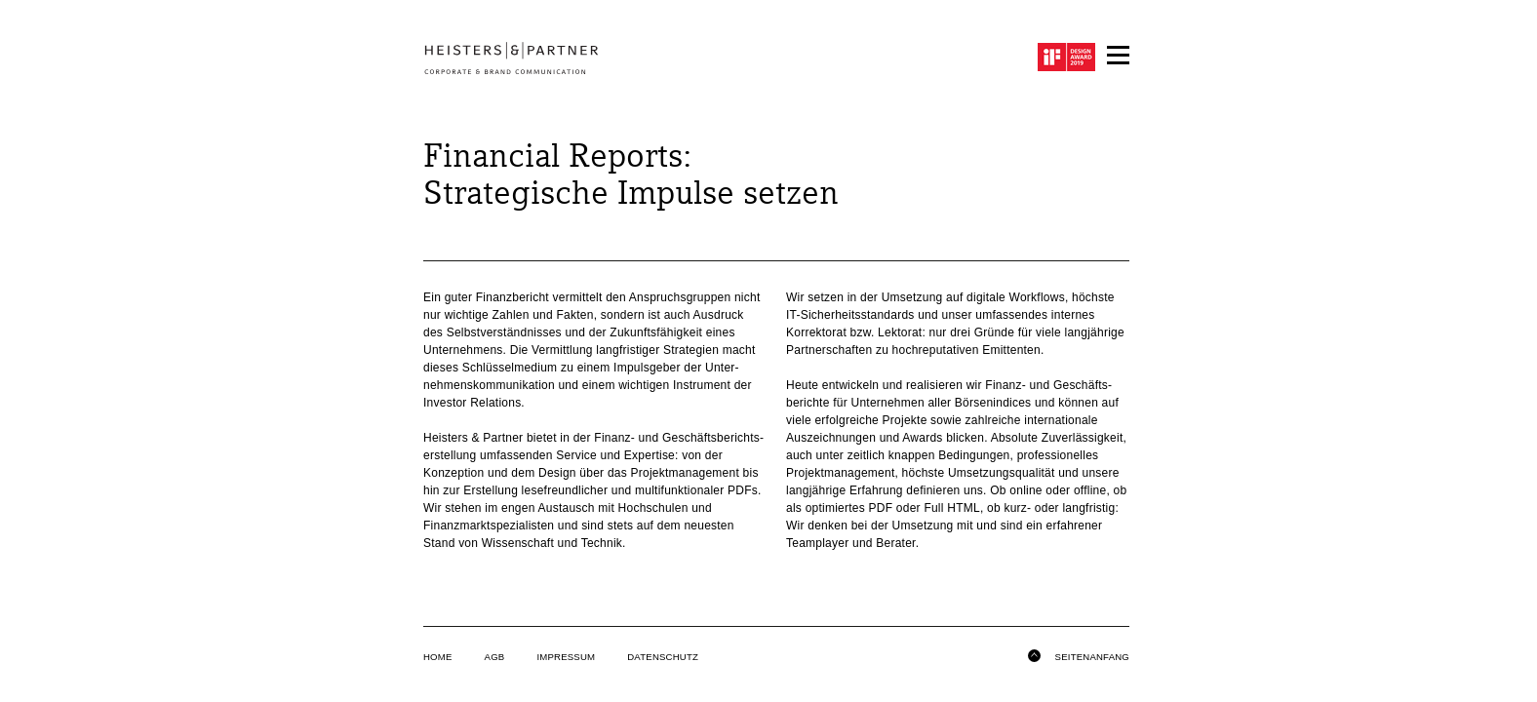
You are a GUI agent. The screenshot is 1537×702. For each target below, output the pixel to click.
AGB (495, 656)
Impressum (565, 656)
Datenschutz (662, 656)
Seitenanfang (1078, 654)
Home (438, 656)
